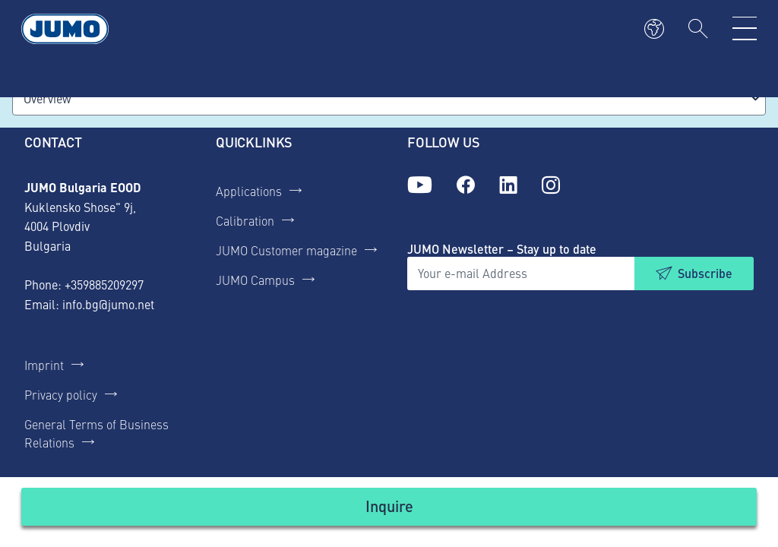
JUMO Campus (255, 279)
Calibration (245, 220)
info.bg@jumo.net (108, 304)
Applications (249, 190)
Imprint (44, 364)
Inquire (389, 506)
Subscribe (705, 273)
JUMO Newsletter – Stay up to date (501, 249)
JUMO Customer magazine (286, 250)
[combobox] (389, 98)
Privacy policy (60, 394)
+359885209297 (104, 284)
